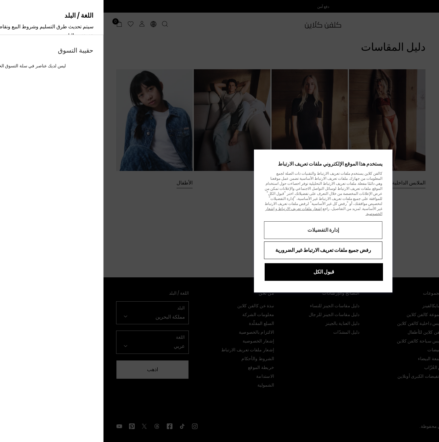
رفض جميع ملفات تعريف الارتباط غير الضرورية (219, 250)
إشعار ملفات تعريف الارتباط (196, 208)
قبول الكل (220, 271)
